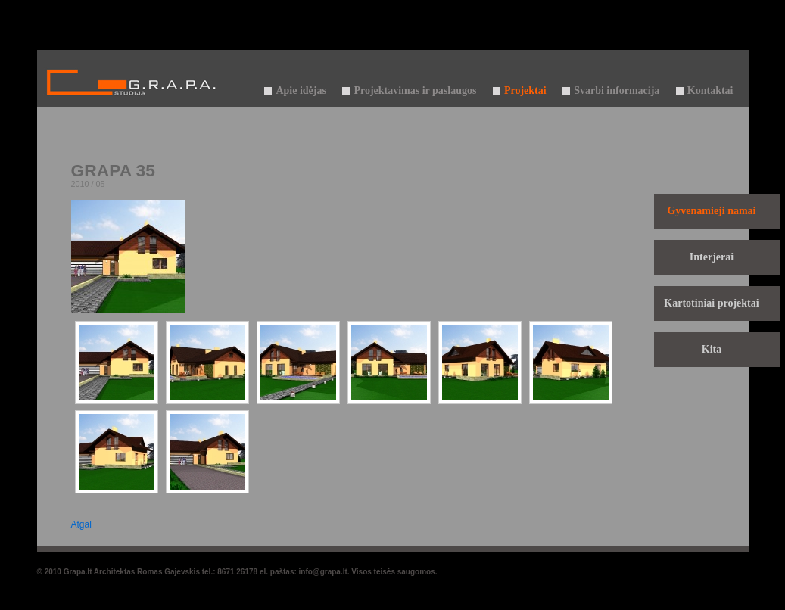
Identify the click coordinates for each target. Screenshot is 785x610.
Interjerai (712, 257)
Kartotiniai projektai (711, 303)
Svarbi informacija (616, 90)
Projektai (525, 90)
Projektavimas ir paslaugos (415, 90)
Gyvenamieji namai (711, 210)
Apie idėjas (301, 90)
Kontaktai (710, 90)
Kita (711, 349)
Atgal (81, 524)
